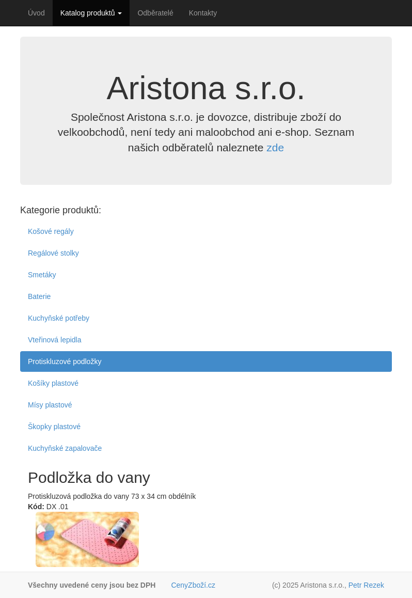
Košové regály (51, 231)
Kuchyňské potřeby (58, 318)
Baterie (39, 296)
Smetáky (42, 275)
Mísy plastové (50, 405)
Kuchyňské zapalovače (65, 448)
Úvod (36, 13)
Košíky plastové (53, 383)
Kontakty (203, 13)
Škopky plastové (54, 426)
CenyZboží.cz (193, 585)
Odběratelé (155, 13)
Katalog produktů (91, 13)
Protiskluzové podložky (64, 361)
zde (275, 147)
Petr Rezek (366, 585)
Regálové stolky (53, 253)
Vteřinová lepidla (55, 340)
